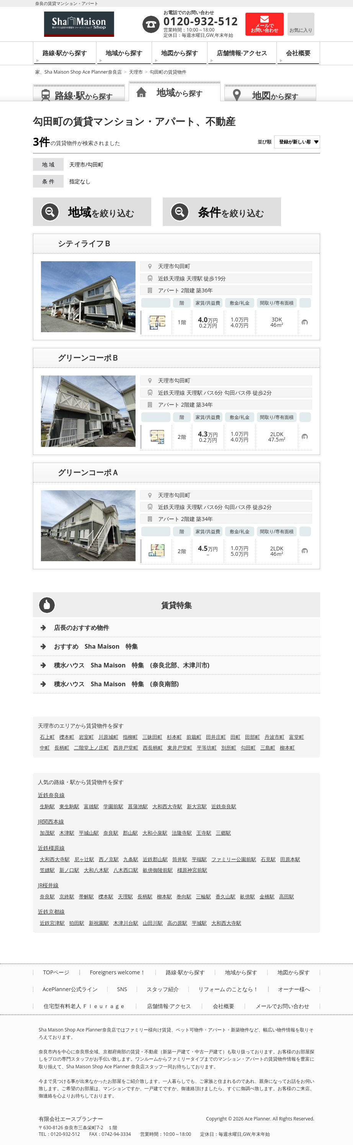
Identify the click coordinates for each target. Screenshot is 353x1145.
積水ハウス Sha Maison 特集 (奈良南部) (116, 684)
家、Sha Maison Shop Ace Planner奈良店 (78, 72)
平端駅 (199, 859)
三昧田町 (152, 736)
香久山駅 (225, 896)
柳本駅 (164, 896)
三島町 (267, 747)
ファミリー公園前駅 (233, 859)
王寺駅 (203, 832)
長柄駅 (144, 896)
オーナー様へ (294, 989)
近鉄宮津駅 (52, 922)
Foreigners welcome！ (117, 972)
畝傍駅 (247, 896)
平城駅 (199, 922)
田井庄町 (216, 736)
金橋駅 (267, 896)
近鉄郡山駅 (155, 859)
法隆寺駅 (182, 832)
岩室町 (86, 736)
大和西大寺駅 (167, 806)
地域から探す (124, 53)
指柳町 (130, 736)
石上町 (47, 736)
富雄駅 (91, 806)
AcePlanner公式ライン (70, 989)
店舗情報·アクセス (242, 53)
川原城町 (108, 736)
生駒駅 (47, 806)
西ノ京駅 (109, 859)
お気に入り (300, 30)
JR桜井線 (48, 885)
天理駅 (125, 896)
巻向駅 (183, 896)
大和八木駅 (96, 870)
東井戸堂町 (179, 747)
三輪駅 (203, 896)
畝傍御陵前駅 (158, 870)
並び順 (264, 141)
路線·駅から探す (64, 53)
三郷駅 (223, 832)
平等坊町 (207, 747)
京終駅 (66, 896)
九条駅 (130, 859)
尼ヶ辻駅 (84, 859)
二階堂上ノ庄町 (91, 747)
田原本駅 (290, 859)
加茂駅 (47, 832)
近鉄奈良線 (51, 795)
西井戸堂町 (125, 747)
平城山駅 (89, 832)
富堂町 (296, 736)
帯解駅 (86, 896)
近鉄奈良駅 (223, 806)
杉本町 (174, 736)
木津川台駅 (125, 922)
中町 (45, 747)
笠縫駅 (47, 870)
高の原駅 (177, 922)
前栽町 (193, 736)
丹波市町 (274, 736)
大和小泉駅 (154, 832)
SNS (122, 989)
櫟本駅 (105, 896)
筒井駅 (179, 859)
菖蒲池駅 (138, 806)
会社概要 (298, 53)
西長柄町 (153, 747)
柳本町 (287, 747)
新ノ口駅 (69, 870)
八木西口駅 (125, 870)
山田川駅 (153, 922)
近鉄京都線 (51, 911)
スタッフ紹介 (163, 989)
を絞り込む (101, 212)
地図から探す (179, 53)
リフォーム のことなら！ (228, 989)
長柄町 (61, 747)
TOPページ (56, 972)
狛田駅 (76, 922)
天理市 (136, 72)
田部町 (252, 736)
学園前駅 (113, 806)
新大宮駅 (197, 806)
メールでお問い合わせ (282, 1006)
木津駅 (66, 832)
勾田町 (248, 747)
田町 (235, 736)
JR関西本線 (51, 821)
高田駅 (286, 896)
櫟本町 (66, 736)
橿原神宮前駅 (192, 870)
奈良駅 (110, 832)
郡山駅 (130, 832)
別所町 (228, 747)
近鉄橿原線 (51, 848)
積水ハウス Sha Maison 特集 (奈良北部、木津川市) (131, 665)
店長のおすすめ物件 (81, 627)
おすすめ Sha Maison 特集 (96, 646)
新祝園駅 (99, 922)
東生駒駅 (69, 806)
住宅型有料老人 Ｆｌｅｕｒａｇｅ (85, 1006)
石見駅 (268, 859)
